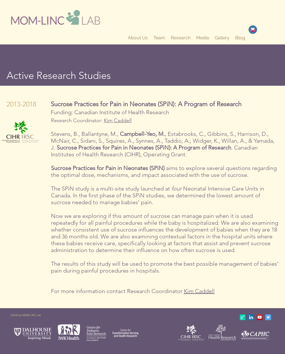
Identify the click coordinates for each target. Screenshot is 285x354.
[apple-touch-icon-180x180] (242, 317)
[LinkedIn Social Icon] (251, 317)
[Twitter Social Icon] (268, 317)
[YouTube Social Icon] (260, 317)
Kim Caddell (118, 120)
